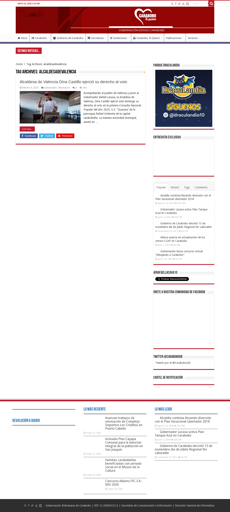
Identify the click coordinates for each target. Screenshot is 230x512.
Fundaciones (118, 38)
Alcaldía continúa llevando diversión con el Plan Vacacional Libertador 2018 (183, 419)
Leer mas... (27, 129)
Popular (161, 187)
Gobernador (50, 87)
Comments (201, 187)
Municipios (64, 87)
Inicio (22, 38)
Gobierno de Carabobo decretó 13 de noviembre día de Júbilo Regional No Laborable (184, 449)
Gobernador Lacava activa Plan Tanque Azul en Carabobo (179, 433)
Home (19, 64)
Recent (175, 187)
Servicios (193, 38)
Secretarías (96, 38)
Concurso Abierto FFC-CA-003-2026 (123, 482)
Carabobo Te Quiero (146, 38)
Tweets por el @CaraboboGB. (173, 362)
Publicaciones (173, 38)
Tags (187, 187)
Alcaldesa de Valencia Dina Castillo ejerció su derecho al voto (73, 82)
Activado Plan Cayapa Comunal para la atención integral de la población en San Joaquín (124, 444)
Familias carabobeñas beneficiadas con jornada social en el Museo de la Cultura (123, 465)
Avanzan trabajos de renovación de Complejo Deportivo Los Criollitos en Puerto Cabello (123, 423)
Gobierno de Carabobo (68, 38)
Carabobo (39, 38)
